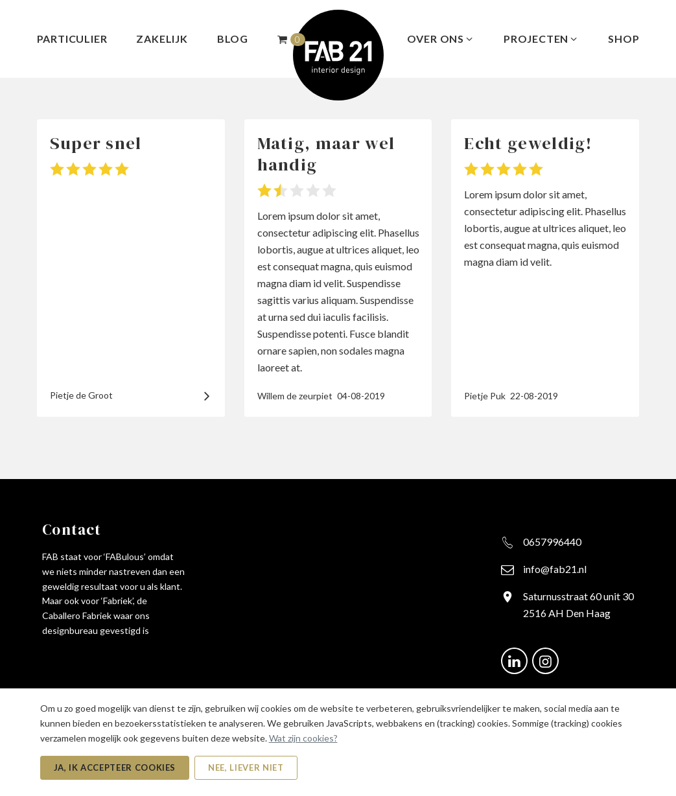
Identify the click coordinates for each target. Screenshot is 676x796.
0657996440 (552, 541)
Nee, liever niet (245, 767)
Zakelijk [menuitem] (161, 38)
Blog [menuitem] (232, 38)
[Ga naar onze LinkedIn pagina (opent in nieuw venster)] (514, 659)
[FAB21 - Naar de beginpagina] (338, 53)
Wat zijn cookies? (303, 737)
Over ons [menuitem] (440, 38)
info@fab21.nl (555, 569)
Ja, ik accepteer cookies (115, 767)
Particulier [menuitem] (72, 38)
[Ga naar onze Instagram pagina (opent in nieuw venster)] (545, 659)
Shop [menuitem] (623, 38)
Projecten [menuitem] (541, 38)
